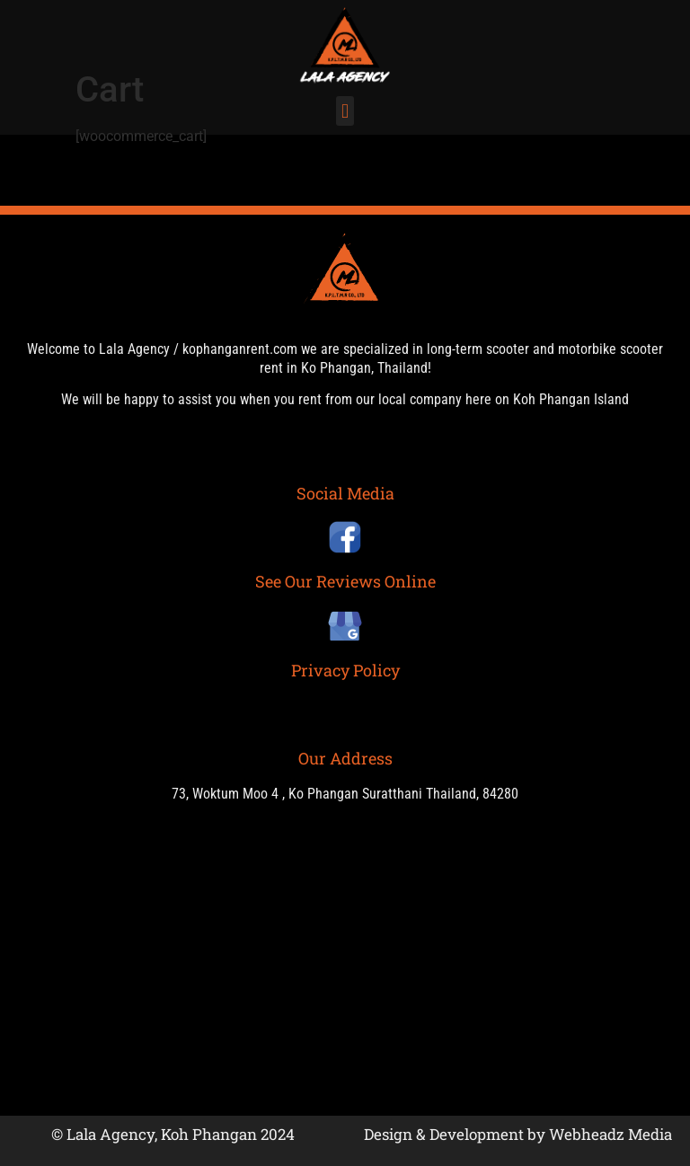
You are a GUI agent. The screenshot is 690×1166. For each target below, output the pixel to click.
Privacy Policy (345, 670)
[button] (344, 111)
